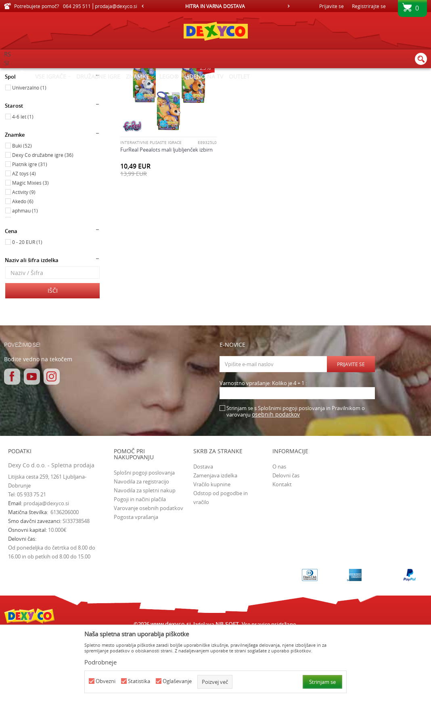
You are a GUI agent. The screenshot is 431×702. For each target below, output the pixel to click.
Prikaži (340, 86)
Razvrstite (223, 86)
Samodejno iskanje (178, 86)
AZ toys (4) (24, 241)
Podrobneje (100, 662)
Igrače (16, 110)
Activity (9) (24, 260)
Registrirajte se (369, 6)
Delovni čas (285, 543)
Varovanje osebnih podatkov (148, 576)
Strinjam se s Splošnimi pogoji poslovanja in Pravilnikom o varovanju (295, 479)
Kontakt (282, 552)
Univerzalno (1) (29, 155)
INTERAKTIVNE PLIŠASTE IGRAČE (151, 210)
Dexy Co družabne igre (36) (42, 223)
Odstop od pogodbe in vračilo (220, 566)
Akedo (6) (22, 269)
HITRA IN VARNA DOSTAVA (215, 6)
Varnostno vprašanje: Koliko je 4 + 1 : (263, 451)
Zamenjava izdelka (215, 543)
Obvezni (105, 681)
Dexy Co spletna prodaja (31, 73)
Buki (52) (22, 213)
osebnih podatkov (276, 482)
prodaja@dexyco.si (46, 571)
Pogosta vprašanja (136, 585)
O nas (279, 534)
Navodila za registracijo (141, 549)
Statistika (139, 681)
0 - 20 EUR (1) (27, 310)
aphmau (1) (25, 278)
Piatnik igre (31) (29, 232)
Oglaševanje (177, 681)
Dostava (203, 534)
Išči (53, 358)
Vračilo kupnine (211, 552)
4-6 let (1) (22, 184)
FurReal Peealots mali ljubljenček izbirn (166, 217)
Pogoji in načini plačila (140, 567)
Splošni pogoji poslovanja (144, 540)
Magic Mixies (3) (30, 251)
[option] (215, 6)
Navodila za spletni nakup (145, 558)
